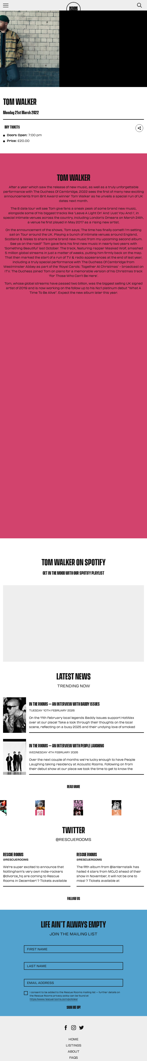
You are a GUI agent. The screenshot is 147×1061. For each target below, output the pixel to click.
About (73, 1051)
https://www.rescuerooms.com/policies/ (54, 999)
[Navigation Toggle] (7, 5)
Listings (73, 1045)
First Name (37, 949)
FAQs (73, 1057)
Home (73, 1039)
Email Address (40, 982)
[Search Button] (139, 5)
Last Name (37, 966)
